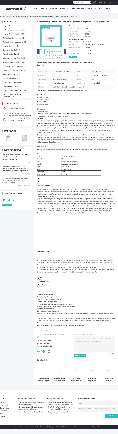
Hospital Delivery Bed (9, 26)
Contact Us (91, 8)
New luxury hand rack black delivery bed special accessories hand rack (31, 408)
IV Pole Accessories (9, 74)
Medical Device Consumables (12, 42)
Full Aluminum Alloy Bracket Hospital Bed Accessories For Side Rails (92, 380)
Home (35, 8)
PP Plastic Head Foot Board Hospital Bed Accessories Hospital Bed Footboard (108, 380)
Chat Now (102, 2)
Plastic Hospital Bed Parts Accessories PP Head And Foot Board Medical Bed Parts (61, 403)
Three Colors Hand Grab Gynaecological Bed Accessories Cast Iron (31, 413)
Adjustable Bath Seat (9, 86)
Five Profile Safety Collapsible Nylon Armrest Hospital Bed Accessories (59, 408)
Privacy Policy (19, 427)
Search (93, 2)
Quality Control (78, 8)
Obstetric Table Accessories (12, 30)
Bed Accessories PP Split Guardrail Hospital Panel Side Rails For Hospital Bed (19, 120)
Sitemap (2, 416)
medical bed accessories (76, 325)
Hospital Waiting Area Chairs (12, 90)
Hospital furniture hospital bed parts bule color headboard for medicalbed (44, 380)
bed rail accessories (46, 325)
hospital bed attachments (61, 325)
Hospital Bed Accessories (20, 16)
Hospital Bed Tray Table (10, 82)
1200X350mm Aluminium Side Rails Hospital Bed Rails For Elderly (76, 380)
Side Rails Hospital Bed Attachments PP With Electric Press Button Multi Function (60, 380)
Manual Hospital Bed (9, 54)
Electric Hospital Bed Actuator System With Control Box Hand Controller (60, 413)
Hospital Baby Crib (8, 46)
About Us (53, 8)
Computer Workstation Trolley (12, 70)
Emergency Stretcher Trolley (12, 58)
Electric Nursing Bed (9, 50)
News (101, 8)
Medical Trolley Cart (9, 78)
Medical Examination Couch (12, 38)
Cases (107, 8)
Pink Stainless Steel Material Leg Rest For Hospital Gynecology (31, 403)
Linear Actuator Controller (11, 62)
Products (43, 8)
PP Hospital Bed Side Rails (17, 108)
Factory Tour (64, 8)
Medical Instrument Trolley (11, 66)
